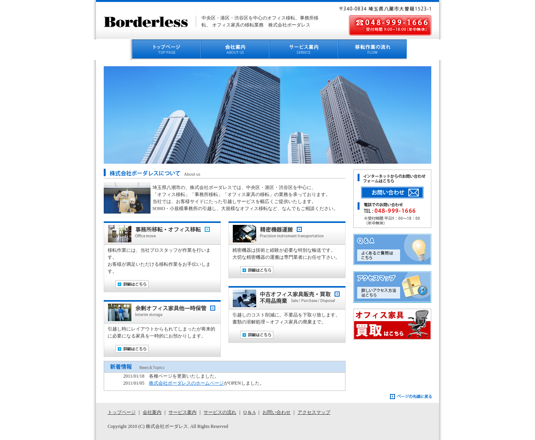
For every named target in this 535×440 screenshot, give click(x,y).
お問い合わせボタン (398, 193)
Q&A (398, 249)
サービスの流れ (220, 412)
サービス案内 (182, 412)
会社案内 (152, 412)
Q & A (249, 412)
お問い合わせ (276, 412)
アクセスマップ (398, 287)
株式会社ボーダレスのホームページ (186, 383)
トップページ (122, 412)
